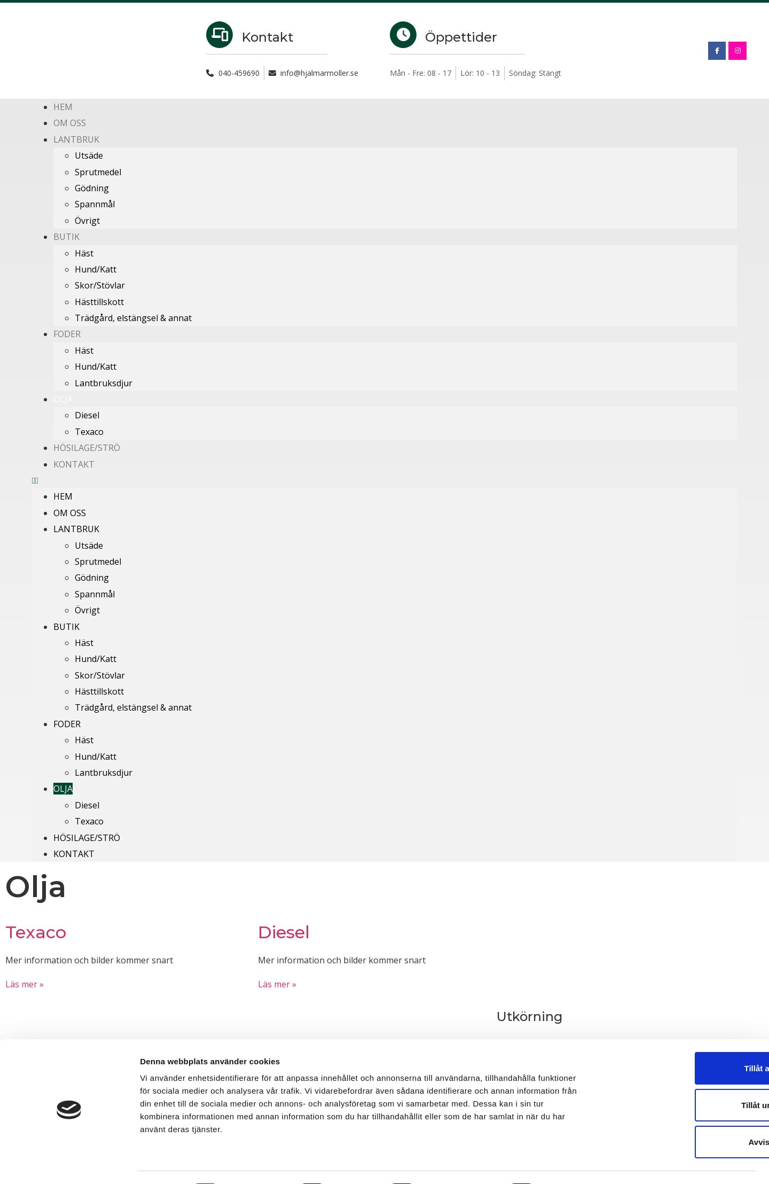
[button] (384, 480)
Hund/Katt (95, 269)
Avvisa (680, 1112)
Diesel (87, 415)
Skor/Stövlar (100, 285)
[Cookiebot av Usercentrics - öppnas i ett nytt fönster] (69, 1163)
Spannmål (95, 204)
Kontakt (74, 464)
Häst (84, 253)
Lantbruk (76, 139)
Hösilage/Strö (86, 448)
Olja (63, 399)
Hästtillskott (99, 302)
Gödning (92, 188)
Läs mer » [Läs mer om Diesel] (277, 984)
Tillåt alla (680, 1037)
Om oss (69, 123)
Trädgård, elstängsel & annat (133, 318)
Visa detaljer (580, 1162)
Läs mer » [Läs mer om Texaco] (24, 984)
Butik (66, 237)
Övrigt (87, 221)
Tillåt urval (680, 1074)
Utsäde (89, 155)
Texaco (89, 432)
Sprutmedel (98, 172)
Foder (67, 334)
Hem (63, 107)
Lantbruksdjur (103, 383)
